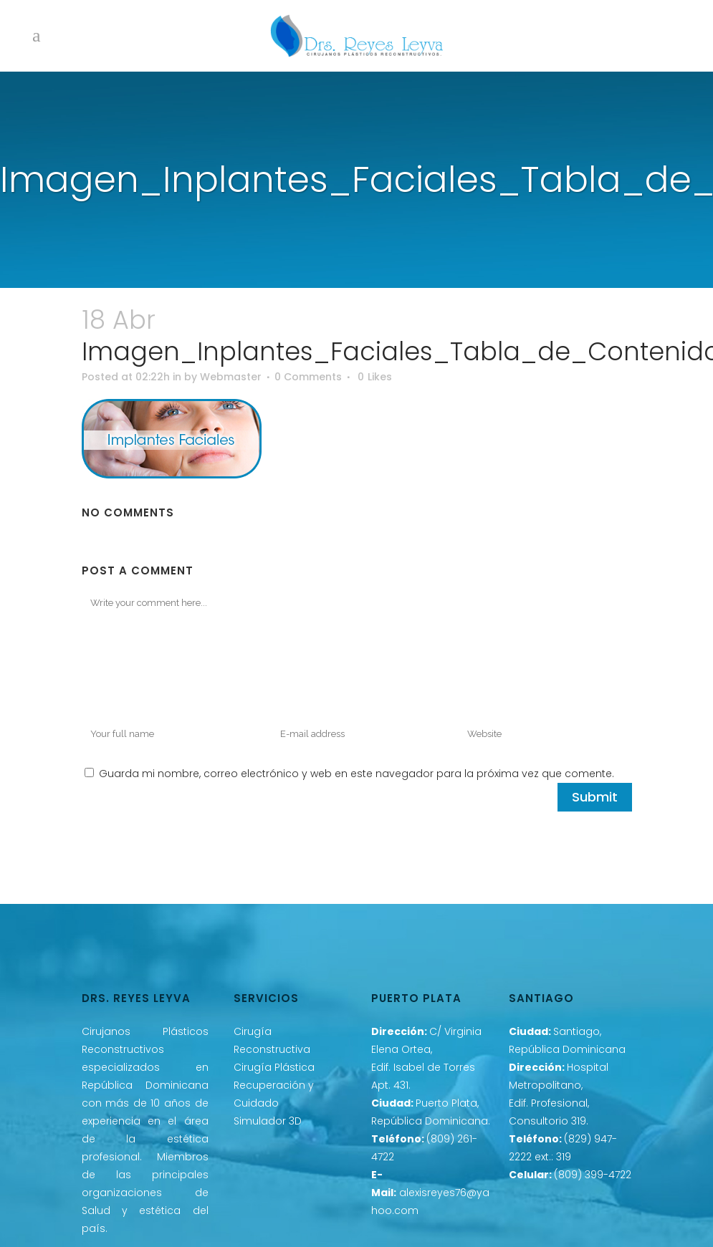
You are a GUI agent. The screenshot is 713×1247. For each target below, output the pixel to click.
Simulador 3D (268, 1121)
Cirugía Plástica (274, 1067)
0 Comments (308, 377)
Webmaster (231, 377)
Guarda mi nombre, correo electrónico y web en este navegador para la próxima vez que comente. (356, 773)
